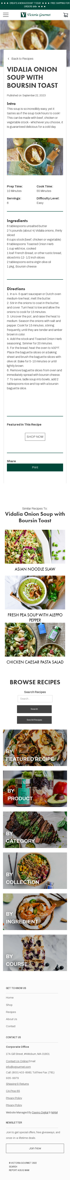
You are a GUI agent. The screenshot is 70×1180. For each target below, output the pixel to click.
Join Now (35, 1148)
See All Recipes (34, 720)
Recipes (11, 1012)
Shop (9, 1004)
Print (35, 467)
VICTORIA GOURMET (21, 1162)
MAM (54, 1112)
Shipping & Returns (17, 1083)
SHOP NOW (35, 436)
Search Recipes (35, 692)
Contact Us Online (17, 1061)
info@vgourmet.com (18, 1066)
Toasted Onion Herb (40, 244)
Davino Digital (40, 1112)
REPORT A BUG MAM (19, 1170)
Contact (10, 1026)
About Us (11, 1019)
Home (10, 997)
